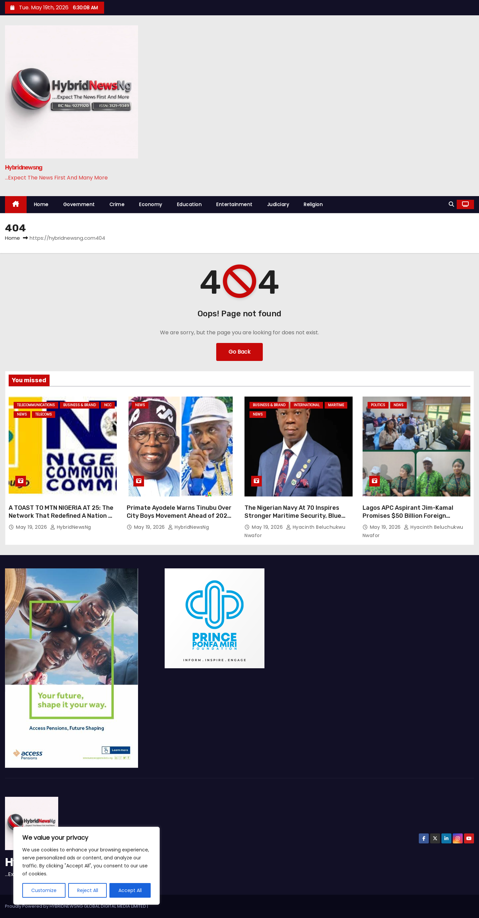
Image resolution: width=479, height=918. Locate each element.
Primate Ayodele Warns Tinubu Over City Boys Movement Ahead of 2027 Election (179, 515)
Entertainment (234, 204)
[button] (451, 204)
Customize (44, 890)
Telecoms (43, 414)
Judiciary (278, 204)
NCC (107, 405)
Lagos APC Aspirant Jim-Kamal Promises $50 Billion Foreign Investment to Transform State (409, 515)
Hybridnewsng (23, 167)
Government (79, 204)
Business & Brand (79, 405)
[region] (86, 866)
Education (189, 204)
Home (41, 204)
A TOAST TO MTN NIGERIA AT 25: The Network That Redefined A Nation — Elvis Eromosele (61, 515)
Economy (150, 204)
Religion (313, 204)
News (22, 414)
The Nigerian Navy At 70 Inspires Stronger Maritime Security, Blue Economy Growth (292, 515)
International (307, 405)
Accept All (130, 890)
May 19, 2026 (32, 527)
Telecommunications (36, 405)
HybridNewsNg (70, 527)
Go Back (239, 352)
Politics (378, 405)
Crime (117, 204)
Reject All (87, 890)
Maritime (336, 405)
